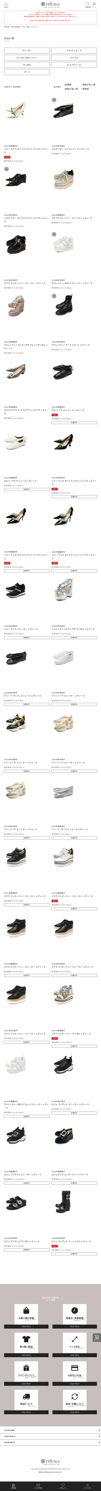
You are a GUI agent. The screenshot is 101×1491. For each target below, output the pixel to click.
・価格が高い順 (71, 89)
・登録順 (85, 89)
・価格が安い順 (88, 84)
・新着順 (67, 84)
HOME (6, 27)
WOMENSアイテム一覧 (20, 27)
